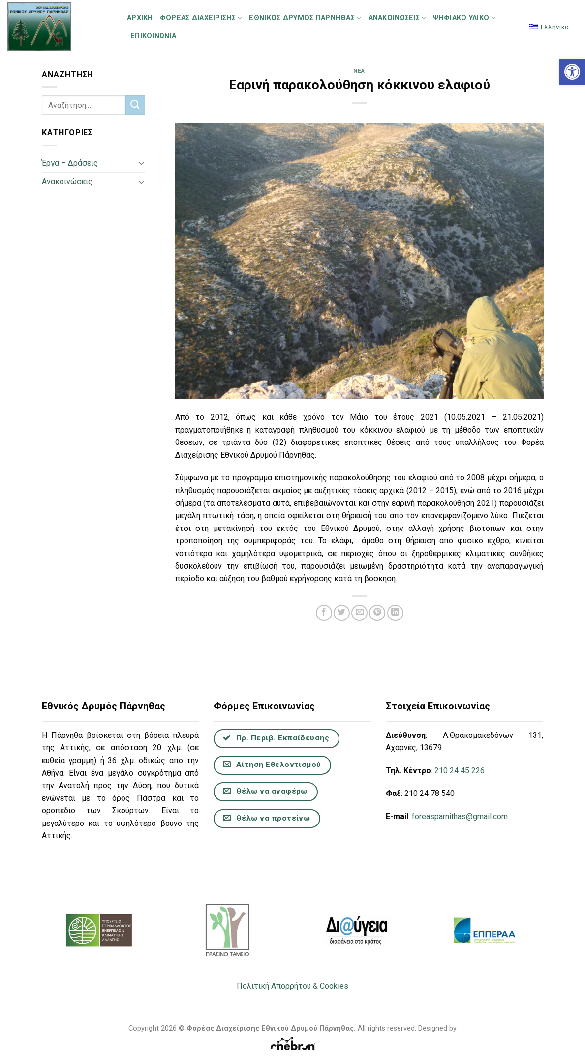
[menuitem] (549, 27)
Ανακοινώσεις (398, 18)
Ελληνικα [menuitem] (555, 26)
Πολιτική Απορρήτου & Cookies (292, 986)
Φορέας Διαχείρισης (201, 18)
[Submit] (135, 105)
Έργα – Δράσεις (70, 163)
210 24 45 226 (459, 770)
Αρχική (140, 18)
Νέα (359, 71)
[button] (572, 72)
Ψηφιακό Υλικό (464, 18)
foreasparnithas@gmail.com (460, 816)
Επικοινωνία (153, 36)
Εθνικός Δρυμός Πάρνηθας (305, 18)
